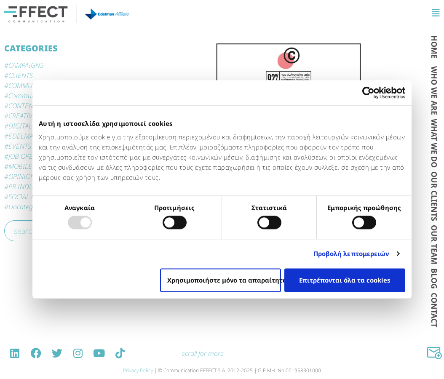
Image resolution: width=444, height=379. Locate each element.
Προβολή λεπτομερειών (351, 254)
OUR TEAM (434, 244)
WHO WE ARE (434, 90)
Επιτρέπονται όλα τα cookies (344, 280)
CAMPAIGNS (25, 65)
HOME (434, 47)
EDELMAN (23, 136)
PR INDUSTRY (28, 186)
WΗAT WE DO (434, 143)
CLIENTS (20, 75)
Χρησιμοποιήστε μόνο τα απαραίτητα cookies (224, 280)
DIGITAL (20, 126)
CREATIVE (22, 115)
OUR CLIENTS (434, 196)
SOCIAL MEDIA (29, 196)
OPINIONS (23, 176)
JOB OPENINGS (30, 156)
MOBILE (20, 166)
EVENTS (19, 146)
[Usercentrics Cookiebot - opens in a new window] (368, 92)
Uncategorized (29, 206)
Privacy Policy (138, 370)
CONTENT (22, 105)
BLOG (434, 278)
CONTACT (434, 310)
